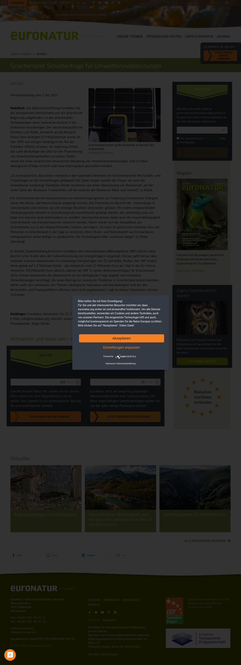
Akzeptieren (121, 338)
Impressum (110, 363)
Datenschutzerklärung (126, 363)
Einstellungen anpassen (121, 347)
